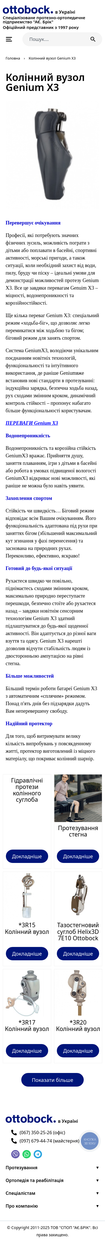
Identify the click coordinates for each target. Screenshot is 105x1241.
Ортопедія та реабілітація (35, 1180)
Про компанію (22, 1206)
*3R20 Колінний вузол (78, 1025)
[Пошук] (94, 39)
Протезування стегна (78, 831)
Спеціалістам (20, 1193)
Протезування (22, 1167)
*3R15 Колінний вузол (27, 928)
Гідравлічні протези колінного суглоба (27, 789)
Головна (13, 58)
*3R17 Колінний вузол (27, 1025)
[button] (52, 1080)
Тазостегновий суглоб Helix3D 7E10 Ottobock (78, 931)
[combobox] (53, 39)
